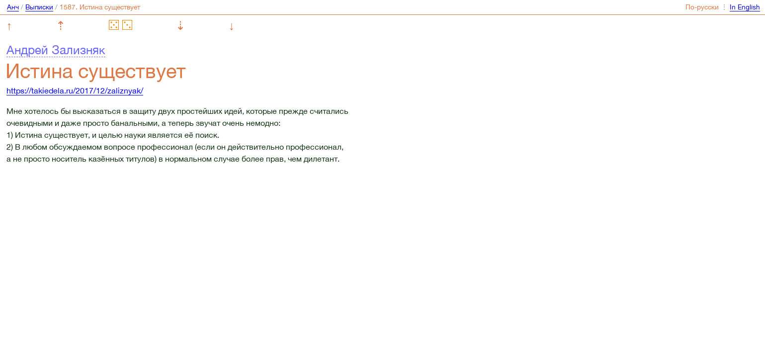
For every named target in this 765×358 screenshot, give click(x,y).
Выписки (39, 7)
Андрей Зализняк (55, 50)
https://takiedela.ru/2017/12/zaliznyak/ (74, 90)
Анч (13, 7)
